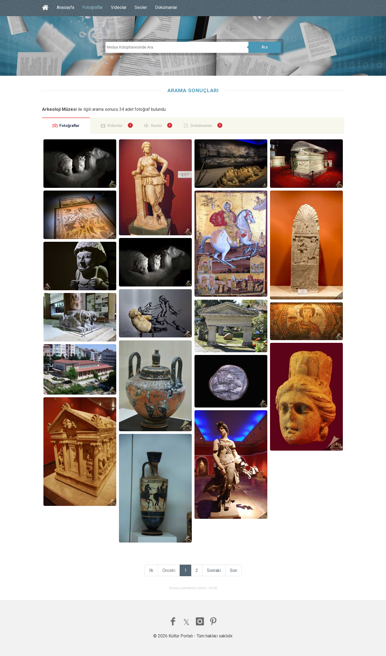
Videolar (119, 7)
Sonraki (214, 570)
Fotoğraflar (92, 7)
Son (233, 570)
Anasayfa (65, 7)
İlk (151, 570)
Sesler (141, 7)
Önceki (168, 570)
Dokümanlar (166, 7)
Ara (264, 47)
